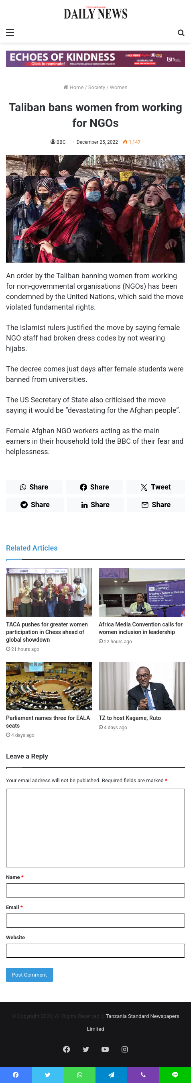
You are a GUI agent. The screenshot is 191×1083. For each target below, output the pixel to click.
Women (119, 87)
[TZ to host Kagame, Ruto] (142, 686)
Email (14, 907)
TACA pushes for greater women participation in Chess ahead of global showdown (47, 632)
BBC (61, 142)
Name (15, 877)
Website (15, 937)
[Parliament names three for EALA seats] (49, 686)
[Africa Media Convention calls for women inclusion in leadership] (142, 592)
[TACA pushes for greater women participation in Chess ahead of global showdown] (49, 592)
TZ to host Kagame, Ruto (130, 718)
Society (96, 87)
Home (73, 87)
